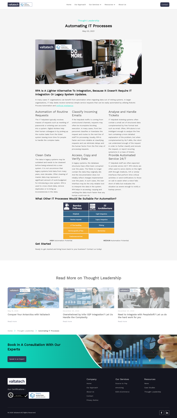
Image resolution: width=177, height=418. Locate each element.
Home (68, 5)
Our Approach (80, 5)
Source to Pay (121, 383)
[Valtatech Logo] (17, 381)
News (146, 383)
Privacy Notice (92, 400)
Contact (165, 5)
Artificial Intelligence (64, 106)
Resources (109, 5)
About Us (122, 5)
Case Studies (149, 388)
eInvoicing (119, 388)
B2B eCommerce (122, 392)
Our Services (94, 5)
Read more (12, 327)
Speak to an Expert (16, 359)
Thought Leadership (25, 331)
